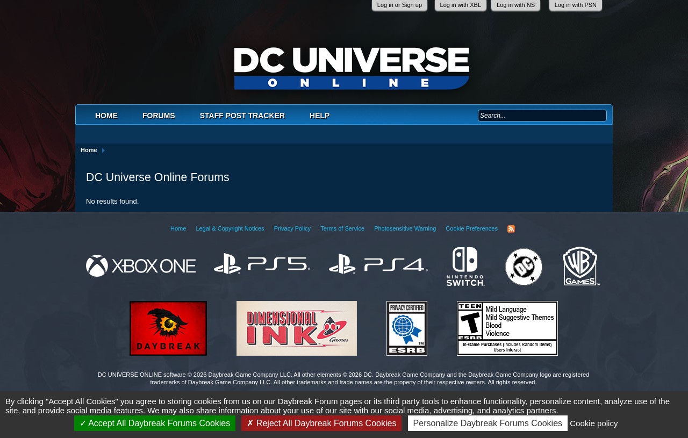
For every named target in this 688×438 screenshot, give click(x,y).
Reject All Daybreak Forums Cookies (321, 423)
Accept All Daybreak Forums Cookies (155, 423)
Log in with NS (516, 5)
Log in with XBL (460, 5)
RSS (511, 229)
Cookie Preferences (472, 228)
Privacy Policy (292, 228)
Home (106, 115)
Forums (158, 115)
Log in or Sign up (399, 5)
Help (319, 115)
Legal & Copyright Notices (230, 228)
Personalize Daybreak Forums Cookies (487, 423)
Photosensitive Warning (405, 228)
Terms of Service (342, 228)
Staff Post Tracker (242, 115)
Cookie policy (594, 423)
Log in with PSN (576, 5)
